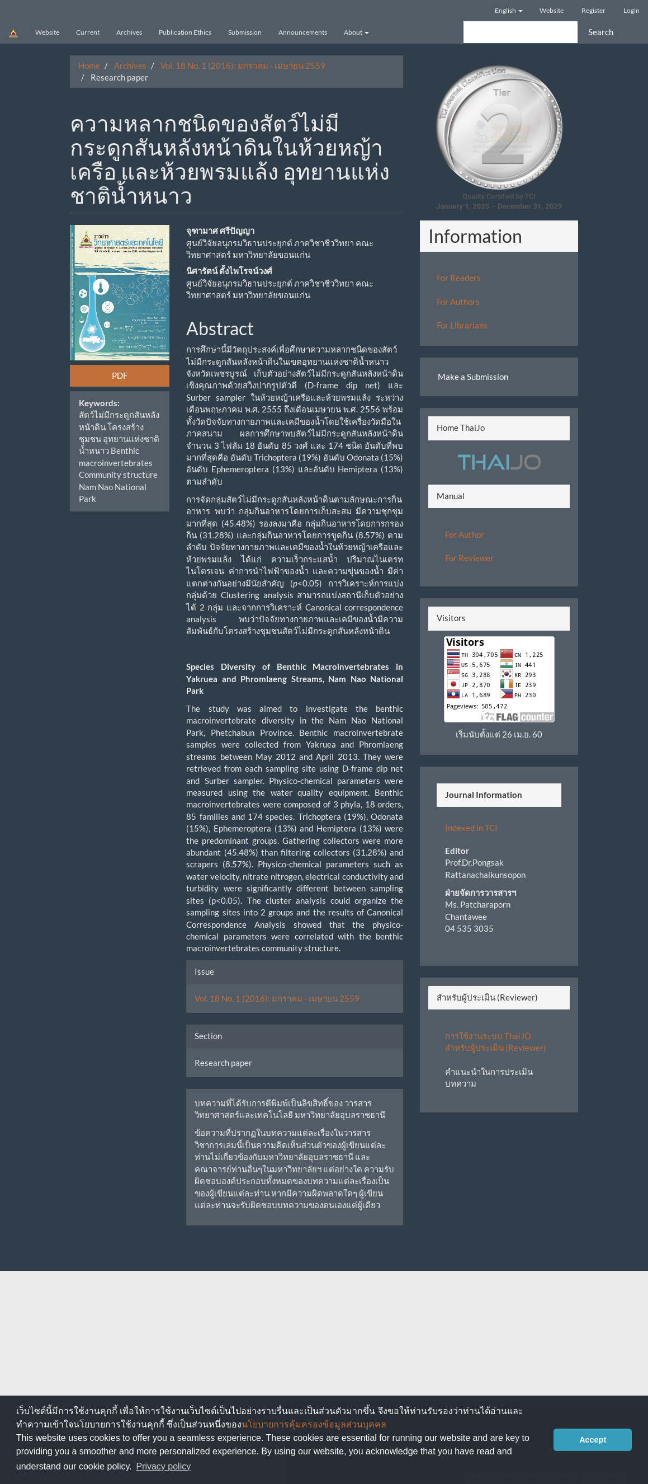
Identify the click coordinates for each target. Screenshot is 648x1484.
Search (600, 32)
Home (89, 65)
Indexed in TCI (471, 828)
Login (631, 10)
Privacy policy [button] (163, 1466)
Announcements (302, 32)
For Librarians (462, 325)
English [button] (509, 10)
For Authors (458, 302)
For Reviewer (469, 558)
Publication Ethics (185, 32)
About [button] (356, 32)
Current (88, 32)
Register (593, 10)
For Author (464, 534)
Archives (129, 32)
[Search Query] (520, 32)
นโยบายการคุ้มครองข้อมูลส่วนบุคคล (314, 1424)
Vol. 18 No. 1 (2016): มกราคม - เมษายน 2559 (242, 65)
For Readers (459, 278)
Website (552, 10)
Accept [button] (592, 1439)
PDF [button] (119, 375)
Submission (245, 32)
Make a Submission (473, 377)
